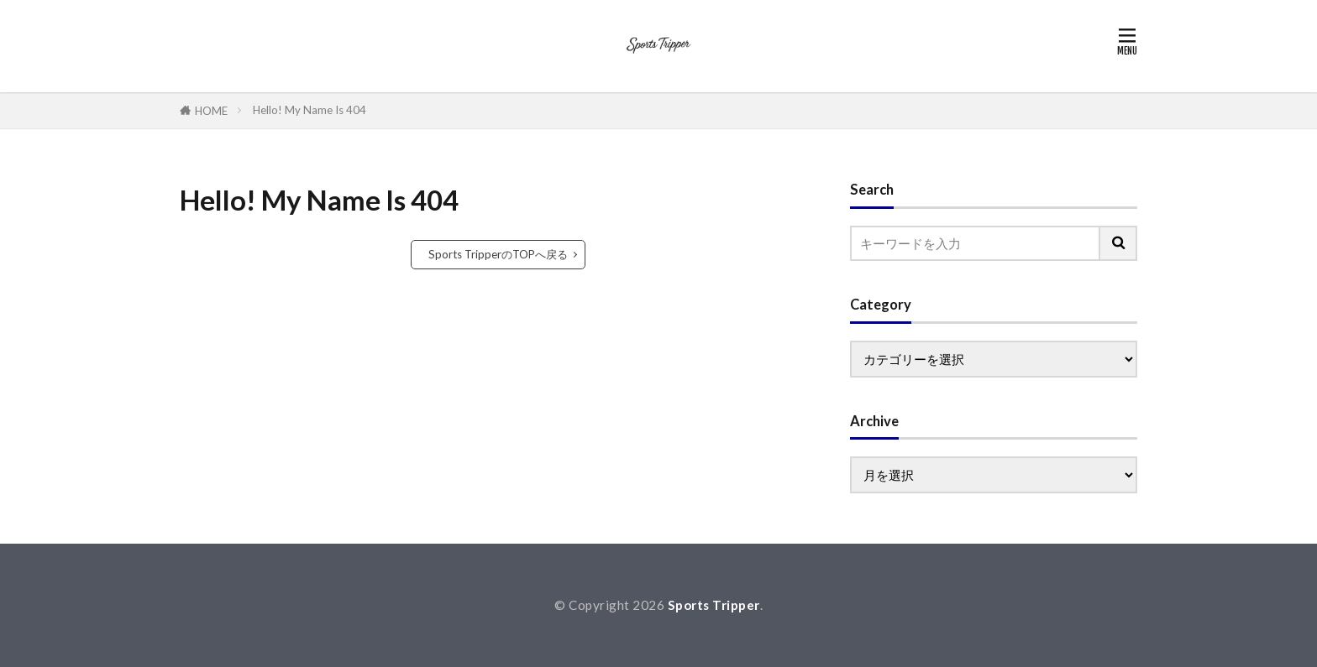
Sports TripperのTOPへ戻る (498, 254)
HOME (211, 110)
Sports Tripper (714, 604)
